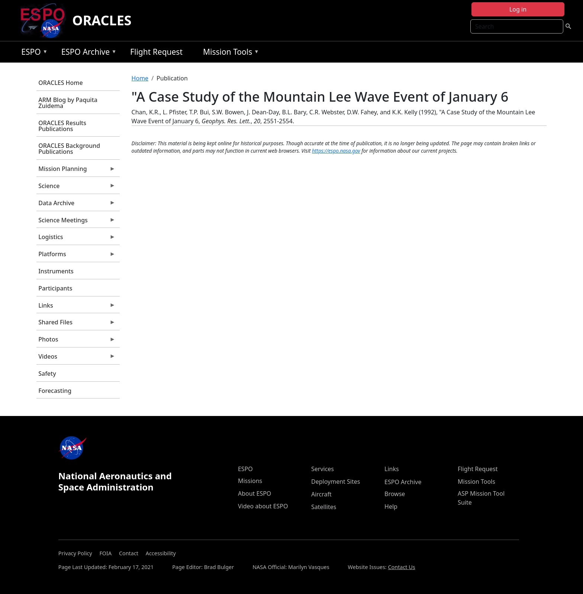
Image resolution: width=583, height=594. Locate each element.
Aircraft (321, 494)
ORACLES (102, 20)
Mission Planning (75, 171)
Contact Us (401, 567)
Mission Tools (229, 53)
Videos (75, 358)
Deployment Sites (335, 481)
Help (390, 506)
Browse (394, 494)
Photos (75, 341)
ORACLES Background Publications (69, 149)
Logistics (75, 239)
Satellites (323, 507)
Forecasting (54, 391)
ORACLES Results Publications (62, 126)
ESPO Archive (87, 53)
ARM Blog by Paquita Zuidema (67, 103)
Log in (517, 9)
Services (322, 469)
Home (140, 78)
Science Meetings (75, 222)
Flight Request (156, 52)
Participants (55, 288)
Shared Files (75, 324)
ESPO (32, 53)
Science (75, 188)
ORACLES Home (60, 83)
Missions (250, 481)
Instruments (56, 271)
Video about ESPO (263, 506)
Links (75, 307)
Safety (47, 373)
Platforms (75, 256)
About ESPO (254, 493)
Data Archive (75, 205)
